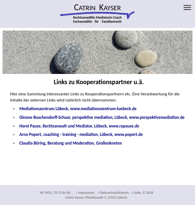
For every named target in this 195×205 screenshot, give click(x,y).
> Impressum (84, 192)
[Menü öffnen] (187, 7)
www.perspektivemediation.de (102, 117)
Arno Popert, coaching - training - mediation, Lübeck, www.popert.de (81, 134)
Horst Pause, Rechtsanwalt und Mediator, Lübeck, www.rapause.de (79, 126)
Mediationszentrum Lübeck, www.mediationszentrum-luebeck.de (78, 108)
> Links (135, 192)
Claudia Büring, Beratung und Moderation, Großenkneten (70, 143)
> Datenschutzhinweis (113, 192)
